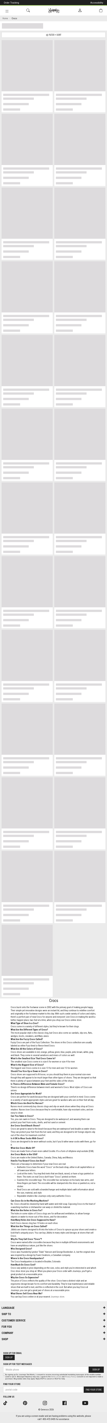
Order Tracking (11, 2)
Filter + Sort (53, 35)
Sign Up (9, 1357)
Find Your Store (11, 1384)
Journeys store (57, 1296)
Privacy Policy (70, 1377)
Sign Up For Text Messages (17, 1364)
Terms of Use (56, 1377)
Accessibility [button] (96, 2)
